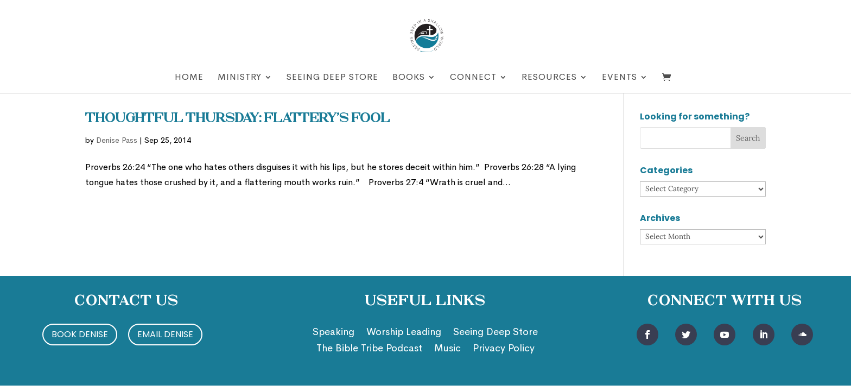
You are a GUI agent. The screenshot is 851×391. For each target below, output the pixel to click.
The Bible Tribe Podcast (369, 349)
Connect (473, 78)
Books (408, 78)
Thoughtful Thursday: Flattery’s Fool (237, 118)
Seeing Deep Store (332, 78)
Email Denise (165, 334)
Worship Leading (403, 333)
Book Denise (80, 334)
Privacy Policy (504, 349)
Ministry (240, 78)
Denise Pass (116, 140)
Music (447, 349)
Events (619, 78)
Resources (549, 78)
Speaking (333, 333)
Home (189, 78)
